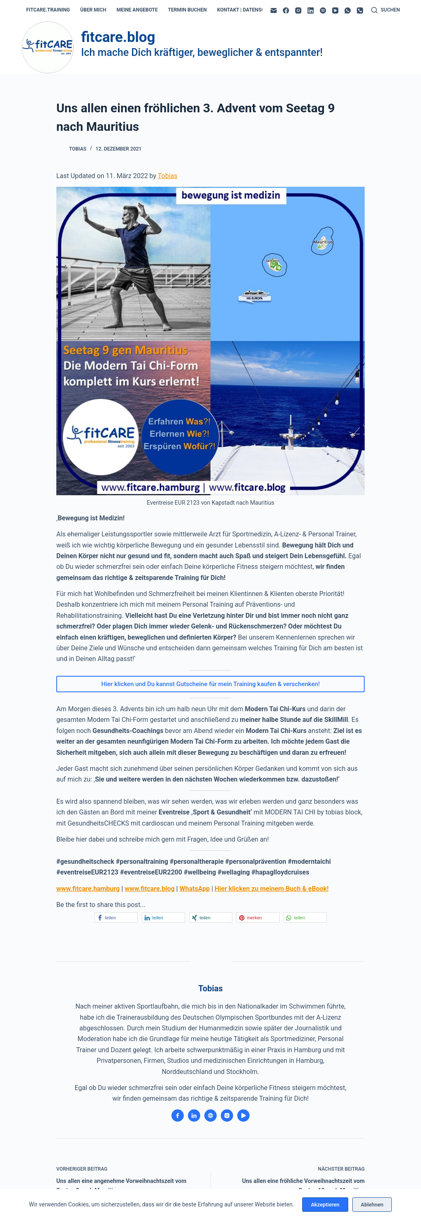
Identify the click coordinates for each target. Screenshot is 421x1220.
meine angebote (136, 10)
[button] (116, 917)
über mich (93, 10)
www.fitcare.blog (149, 889)
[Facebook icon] (177, 1115)
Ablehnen (372, 1204)
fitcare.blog (118, 37)
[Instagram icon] (227, 1115)
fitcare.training (48, 10)
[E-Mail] (274, 10)
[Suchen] (385, 10)
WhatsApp (195, 889)
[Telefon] (360, 10)
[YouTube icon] (243, 1115)
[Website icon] (210, 1115)
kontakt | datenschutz (247, 10)
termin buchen (187, 10)
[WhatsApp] (348, 10)
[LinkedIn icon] (194, 1115)
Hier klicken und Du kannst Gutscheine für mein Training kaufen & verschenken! (210, 684)
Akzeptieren (325, 1204)
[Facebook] (286, 10)
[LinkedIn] (311, 10)
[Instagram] (298, 10)
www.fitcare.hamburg (88, 889)
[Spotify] (323, 10)
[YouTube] (335, 10)
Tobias (168, 176)
